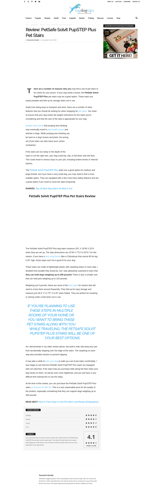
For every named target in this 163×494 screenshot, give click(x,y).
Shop (118, 18)
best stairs (73, 285)
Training (91, 18)
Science (29, 18)
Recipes (47, 18)
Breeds (81, 18)
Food (64, 18)
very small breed (52, 256)
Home (27, 24)
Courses (110, 18)
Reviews (42, 24)
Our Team (118, 1)
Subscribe (127, 1)
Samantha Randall (33, 40)
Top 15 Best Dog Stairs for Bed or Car (54, 188)
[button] (136, 18)
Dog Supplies (34, 24)
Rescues (100, 18)
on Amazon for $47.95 (41, 392)
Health (56, 18)
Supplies (72, 18)
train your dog (52, 366)
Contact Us (136, 1)
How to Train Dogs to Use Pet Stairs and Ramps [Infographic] (68, 406)
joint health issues (56, 129)
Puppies (38, 18)
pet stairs (82, 111)
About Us (110, 1)
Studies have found (34, 126)
